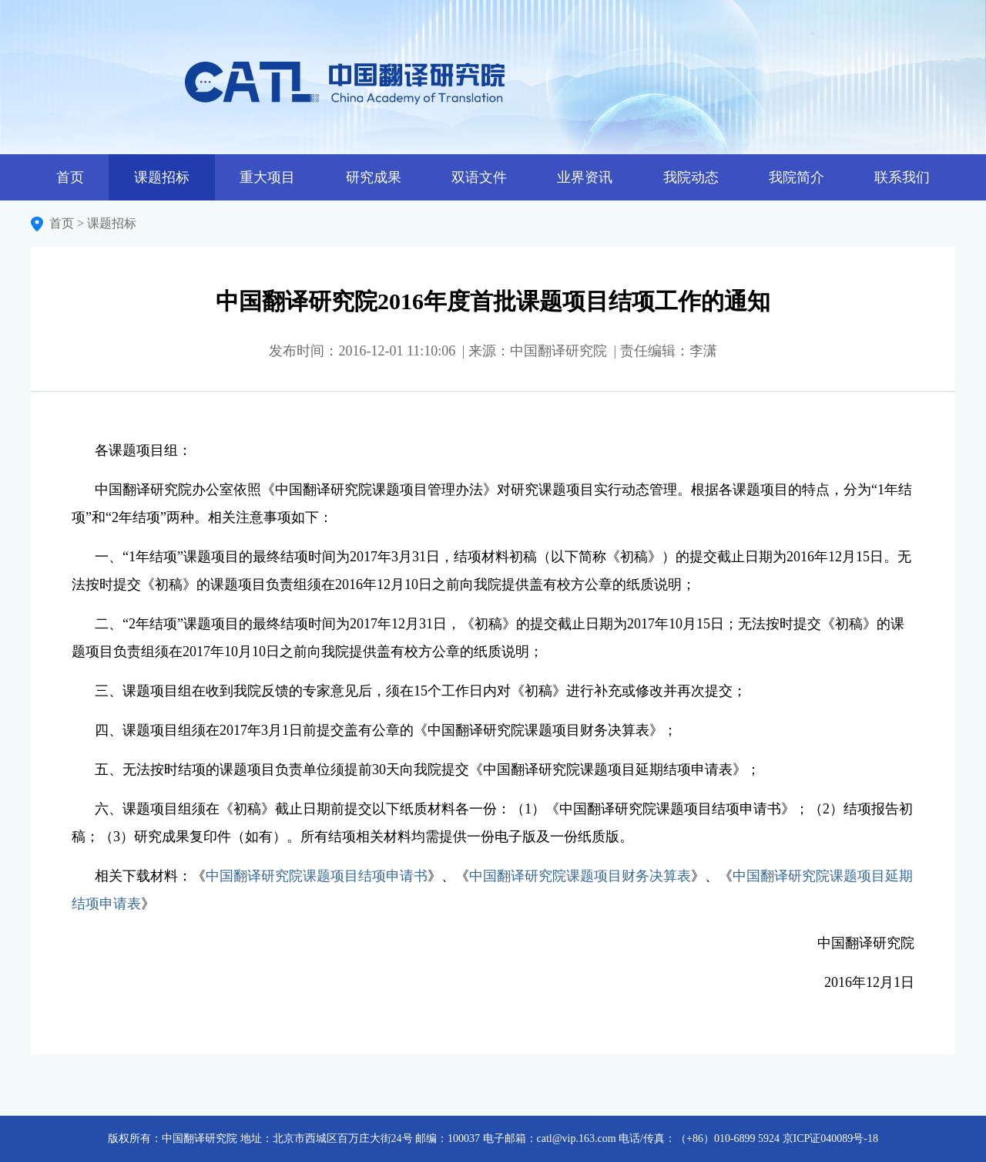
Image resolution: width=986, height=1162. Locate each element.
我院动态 (691, 177)
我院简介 (796, 177)
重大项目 (267, 177)
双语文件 (479, 177)
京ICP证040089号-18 (830, 1138)
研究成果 (373, 177)
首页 (70, 177)
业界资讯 (584, 177)
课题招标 (161, 177)
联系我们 (902, 177)
